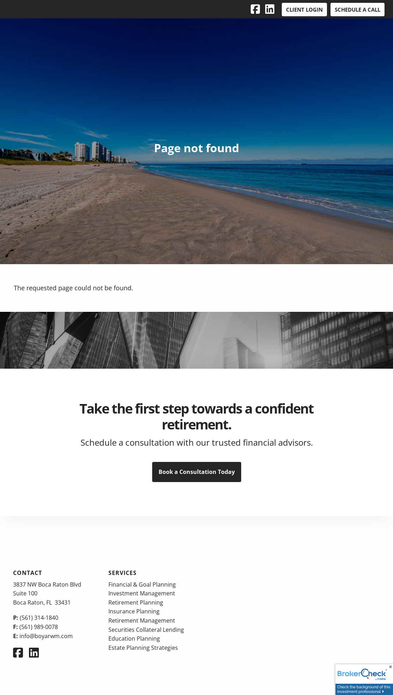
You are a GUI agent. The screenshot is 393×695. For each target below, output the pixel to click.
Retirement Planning (135, 602)
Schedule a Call (357, 9)
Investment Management (141, 593)
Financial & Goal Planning (142, 584)
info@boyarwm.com (46, 636)
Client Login (304, 9)
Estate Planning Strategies (143, 648)
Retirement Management (141, 620)
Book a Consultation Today (197, 472)
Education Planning (134, 638)
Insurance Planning (134, 611)
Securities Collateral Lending (146, 630)
